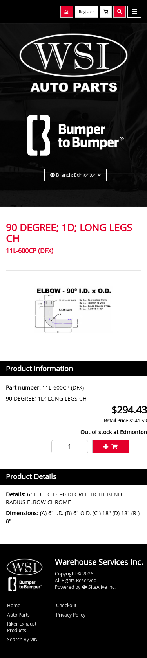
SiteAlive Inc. (99, 587)
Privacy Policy (70, 614)
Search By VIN (22, 639)
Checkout (66, 605)
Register (86, 11)
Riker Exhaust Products (21, 626)
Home (13, 605)
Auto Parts (18, 614)
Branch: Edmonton (75, 175)
